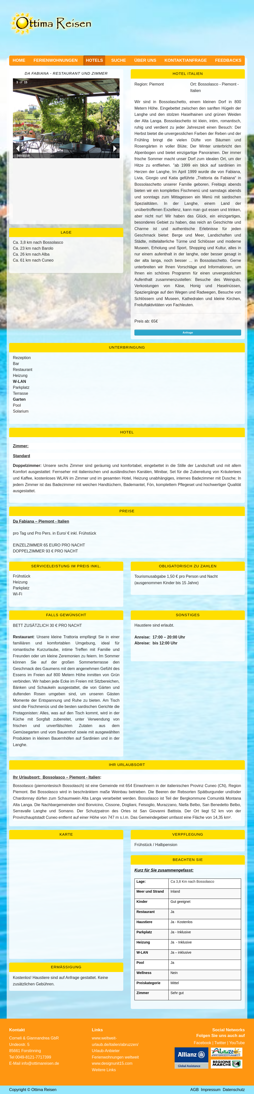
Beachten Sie (188, 859)
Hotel (127, 432)
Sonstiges (188, 615)
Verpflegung (187, 834)
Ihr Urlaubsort (127, 764)
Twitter (220, 1043)
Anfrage (188, 332)
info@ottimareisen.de (40, 1063)
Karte (66, 834)
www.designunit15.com (112, 1063)
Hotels (94, 60)
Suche (118, 60)
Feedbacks (228, 60)
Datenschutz (234, 1090)
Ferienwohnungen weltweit (115, 1057)
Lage (66, 232)
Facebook (202, 1043)
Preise (126, 511)
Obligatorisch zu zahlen (188, 566)
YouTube (237, 1043)
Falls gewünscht (66, 615)
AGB (194, 1090)
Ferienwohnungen (55, 60)
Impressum (211, 1090)
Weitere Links (104, 1070)
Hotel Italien (188, 73)
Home (19, 60)
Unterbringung (127, 347)
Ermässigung (66, 967)
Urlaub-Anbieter (106, 1051)
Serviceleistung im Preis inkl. (66, 566)
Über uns (145, 60)
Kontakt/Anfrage (185, 60)
